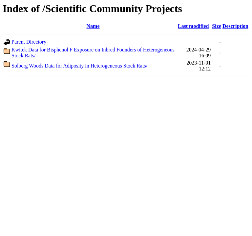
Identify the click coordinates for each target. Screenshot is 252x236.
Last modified (193, 26)
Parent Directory (28, 42)
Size (216, 26)
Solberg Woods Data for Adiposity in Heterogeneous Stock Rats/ (79, 66)
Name (93, 26)
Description (235, 26)
